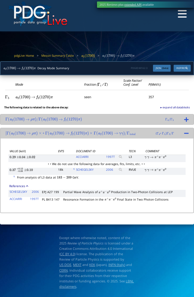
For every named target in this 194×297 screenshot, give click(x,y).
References (18, 186)
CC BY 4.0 (67, 254)
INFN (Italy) (116, 264)
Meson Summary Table (57, 55)
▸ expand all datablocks (175, 107)
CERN (63, 270)
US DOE (65, 264)
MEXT (77, 264)
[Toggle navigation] (181, 14)
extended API (133, 4)
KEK (92, 264)
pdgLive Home (24, 55)
